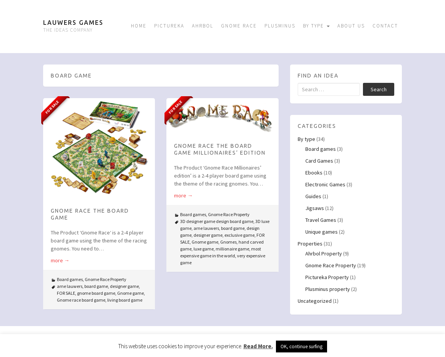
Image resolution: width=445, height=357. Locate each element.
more (60, 260)
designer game (124, 286)
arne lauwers (69, 286)
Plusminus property (327, 289)
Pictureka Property (327, 277)
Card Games (319, 160)
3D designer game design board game (216, 221)
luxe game (203, 249)
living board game (124, 300)
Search (379, 89)
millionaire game (232, 249)
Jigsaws (314, 208)
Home (139, 26)
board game (96, 286)
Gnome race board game (81, 300)
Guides (313, 196)
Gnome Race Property (105, 279)
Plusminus (279, 26)
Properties (310, 243)
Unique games (321, 231)
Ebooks (313, 172)
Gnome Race (239, 26)
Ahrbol (202, 26)
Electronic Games (325, 184)
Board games (70, 279)
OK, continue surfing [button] (301, 346)
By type (316, 26)
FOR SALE (66, 293)
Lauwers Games (73, 22)
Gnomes (228, 242)
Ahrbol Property (323, 253)
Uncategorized (315, 300)
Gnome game (130, 293)
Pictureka (169, 26)
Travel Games (320, 219)
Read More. (258, 346)
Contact (385, 26)
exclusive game (239, 235)
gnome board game (96, 293)
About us (351, 26)
